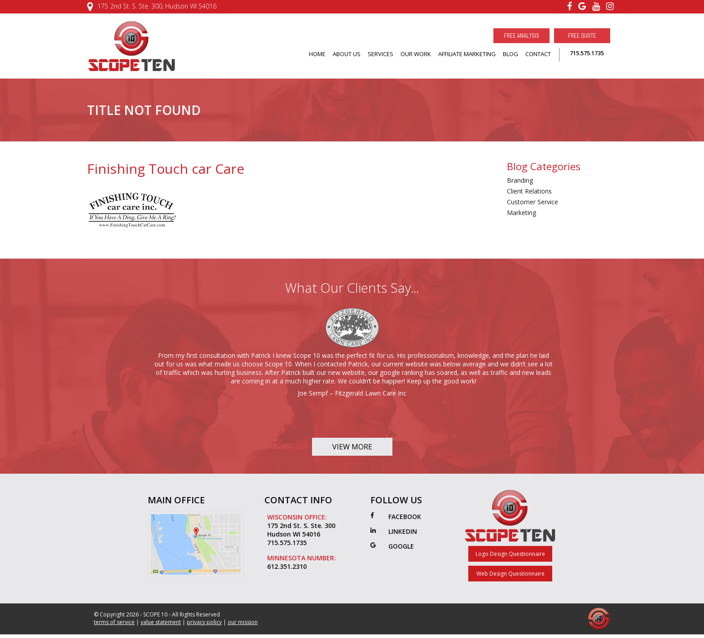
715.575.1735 (587, 53)
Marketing (521, 212)
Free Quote (582, 35)
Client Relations (529, 191)
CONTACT (538, 54)
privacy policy (204, 622)
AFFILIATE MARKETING (467, 54)
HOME (317, 54)
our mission (243, 622)
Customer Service (532, 202)
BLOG (510, 54)
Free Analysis (521, 35)
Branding (520, 180)
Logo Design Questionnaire (510, 554)
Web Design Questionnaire (510, 573)
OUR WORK (415, 54)
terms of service (114, 622)
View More (352, 447)
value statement (161, 622)
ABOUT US (347, 54)
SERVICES (380, 54)
